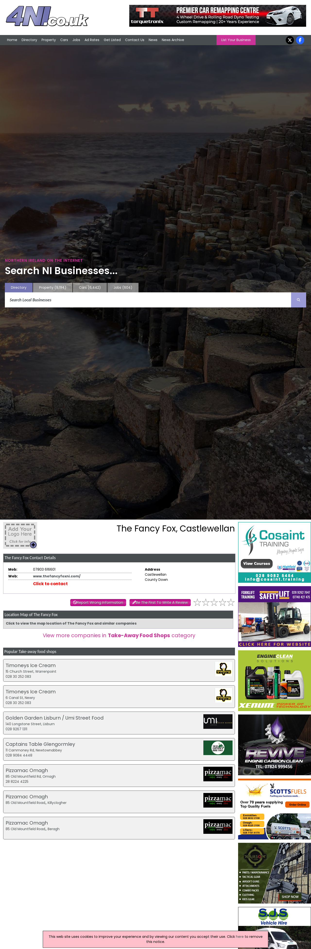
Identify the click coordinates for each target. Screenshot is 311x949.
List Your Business (236, 39)
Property (49, 39)
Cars (64, 39)
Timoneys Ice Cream (31, 665)
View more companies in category (119, 635)
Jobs (76, 39)
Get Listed (112, 39)
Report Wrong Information (100, 602)
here (240, 936)
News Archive (173, 39)
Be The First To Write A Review (162, 602)
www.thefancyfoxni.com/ (56, 576)
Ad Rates (92, 39)
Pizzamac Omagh (27, 770)
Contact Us (134, 39)
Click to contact (50, 584)
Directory (29, 39)
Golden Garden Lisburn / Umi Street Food (55, 717)
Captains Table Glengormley (40, 744)
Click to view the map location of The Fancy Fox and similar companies (71, 623)
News (153, 39)
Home (12, 39)
